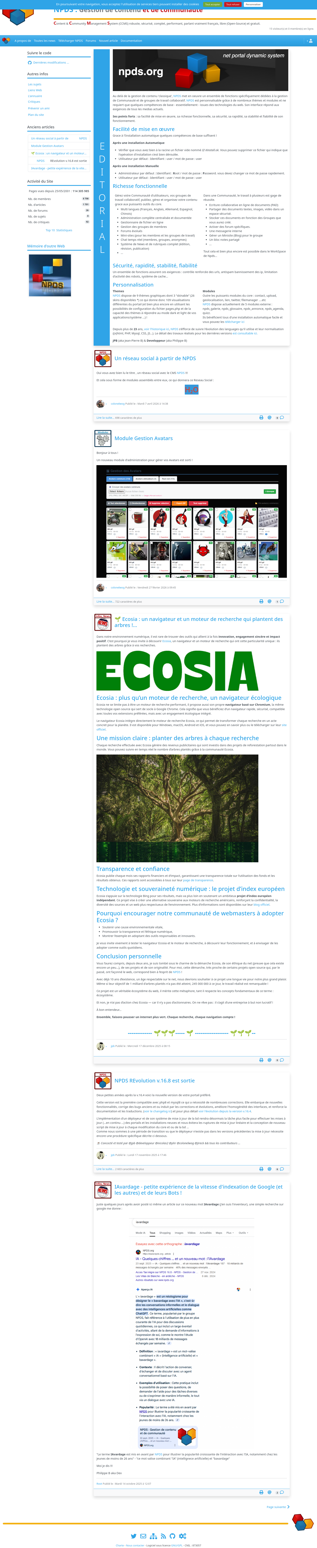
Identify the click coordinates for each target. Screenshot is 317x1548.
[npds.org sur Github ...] (174, 1536)
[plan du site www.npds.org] (155, 1536)
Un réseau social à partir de (50, 138)
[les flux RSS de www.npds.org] (165, 1536)
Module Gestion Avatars (47, 146)
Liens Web (35, 90)
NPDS (83, 138)
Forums (91, 41)
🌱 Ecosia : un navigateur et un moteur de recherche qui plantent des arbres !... (59, 153)
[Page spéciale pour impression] (261, 418)
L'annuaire (35, 96)
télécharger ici (234, 322)
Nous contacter (135, 1545)
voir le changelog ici (157, 1111)
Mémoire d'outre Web (46, 246)
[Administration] (182, 1536)
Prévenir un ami (39, 108)
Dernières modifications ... (48, 62)
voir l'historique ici (156, 329)
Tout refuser (233, 4)
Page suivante (278, 1507)
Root (99, 1483)
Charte (120, 1545)
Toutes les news (44, 41)
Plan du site (36, 115)
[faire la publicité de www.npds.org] (144, 1536)
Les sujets (34, 84)
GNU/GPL (177, 1545)
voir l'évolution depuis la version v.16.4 (225, 1111)
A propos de (23, 41)
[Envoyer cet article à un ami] (270, 418)
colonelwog (118, 403)
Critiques (34, 102)
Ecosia (166, 641)
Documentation (131, 41)
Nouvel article (108, 41)
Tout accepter (212, 4)
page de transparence (198, 880)
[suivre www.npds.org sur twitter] (135, 1536)
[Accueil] (6, 41)
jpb (113, 1046)
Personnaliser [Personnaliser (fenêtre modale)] (253, 4)
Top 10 (50, 230)
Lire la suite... (105, 418)
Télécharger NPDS (70, 41)
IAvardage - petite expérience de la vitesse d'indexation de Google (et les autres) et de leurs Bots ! (59, 168)
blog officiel (261, 904)
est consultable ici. (245, 333)
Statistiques (64, 230)
